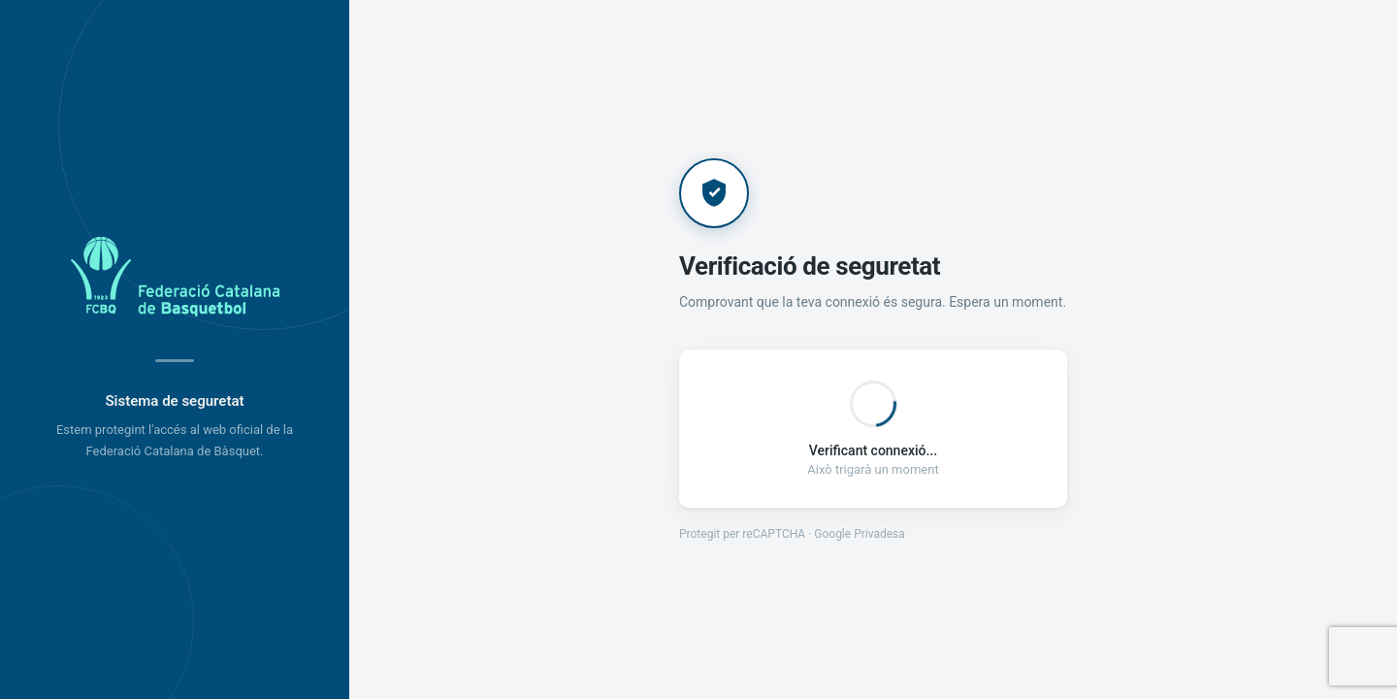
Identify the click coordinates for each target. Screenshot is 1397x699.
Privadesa (879, 534)
